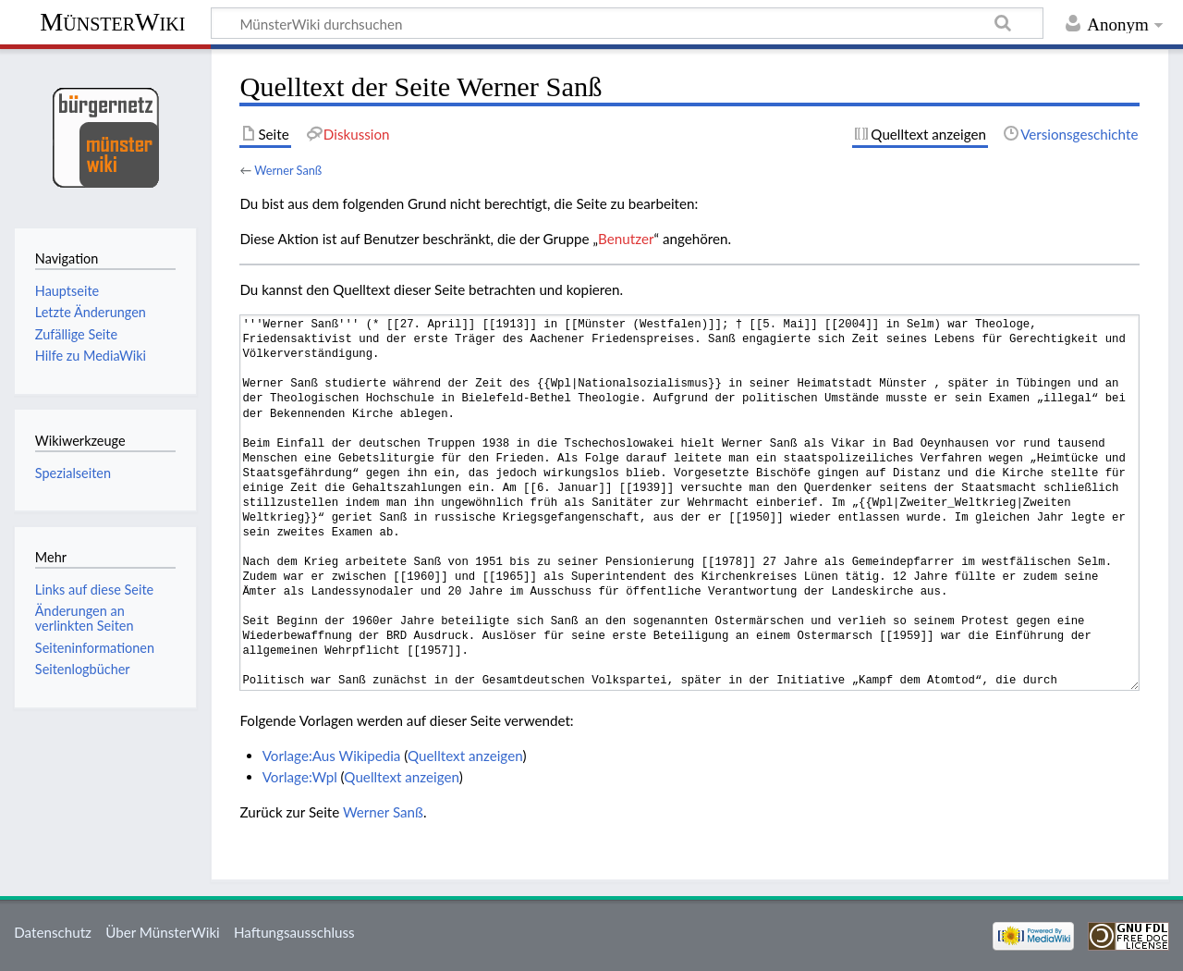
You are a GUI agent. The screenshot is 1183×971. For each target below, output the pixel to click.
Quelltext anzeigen (465, 755)
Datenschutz (52, 932)
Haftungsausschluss (294, 932)
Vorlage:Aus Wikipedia (331, 755)
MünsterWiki (112, 21)
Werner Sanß (288, 170)
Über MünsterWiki (162, 932)
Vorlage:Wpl (299, 776)
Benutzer (625, 238)
